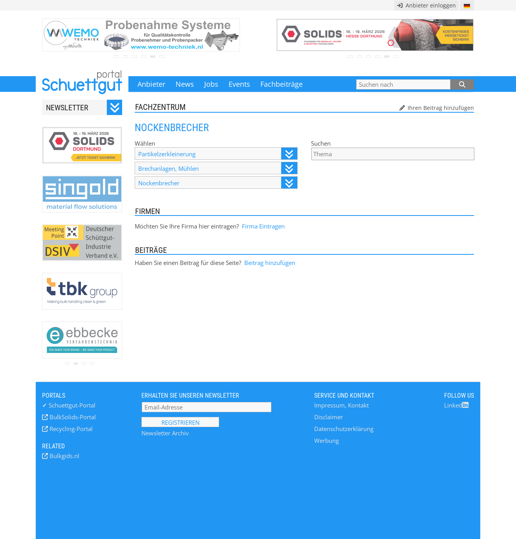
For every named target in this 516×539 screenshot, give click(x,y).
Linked (456, 405)
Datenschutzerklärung (343, 429)
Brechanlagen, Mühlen (217, 168)
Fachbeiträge (281, 84)
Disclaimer (328, 417)
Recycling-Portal (70, 429)
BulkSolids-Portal (72, 417)
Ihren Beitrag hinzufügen (440, 107)
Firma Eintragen (263, 226)
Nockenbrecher (217, 183)
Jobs (211, 84)
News (185, 84)
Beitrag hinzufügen (269, 263)
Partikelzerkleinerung (217, 154)
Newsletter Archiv (165, 433)
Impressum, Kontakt (341, 405)
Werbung (326, 440)
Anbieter (151, 84)
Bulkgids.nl (63, 456)
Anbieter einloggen (426, 5)
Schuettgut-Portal (68, 405)
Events (239, 84)
